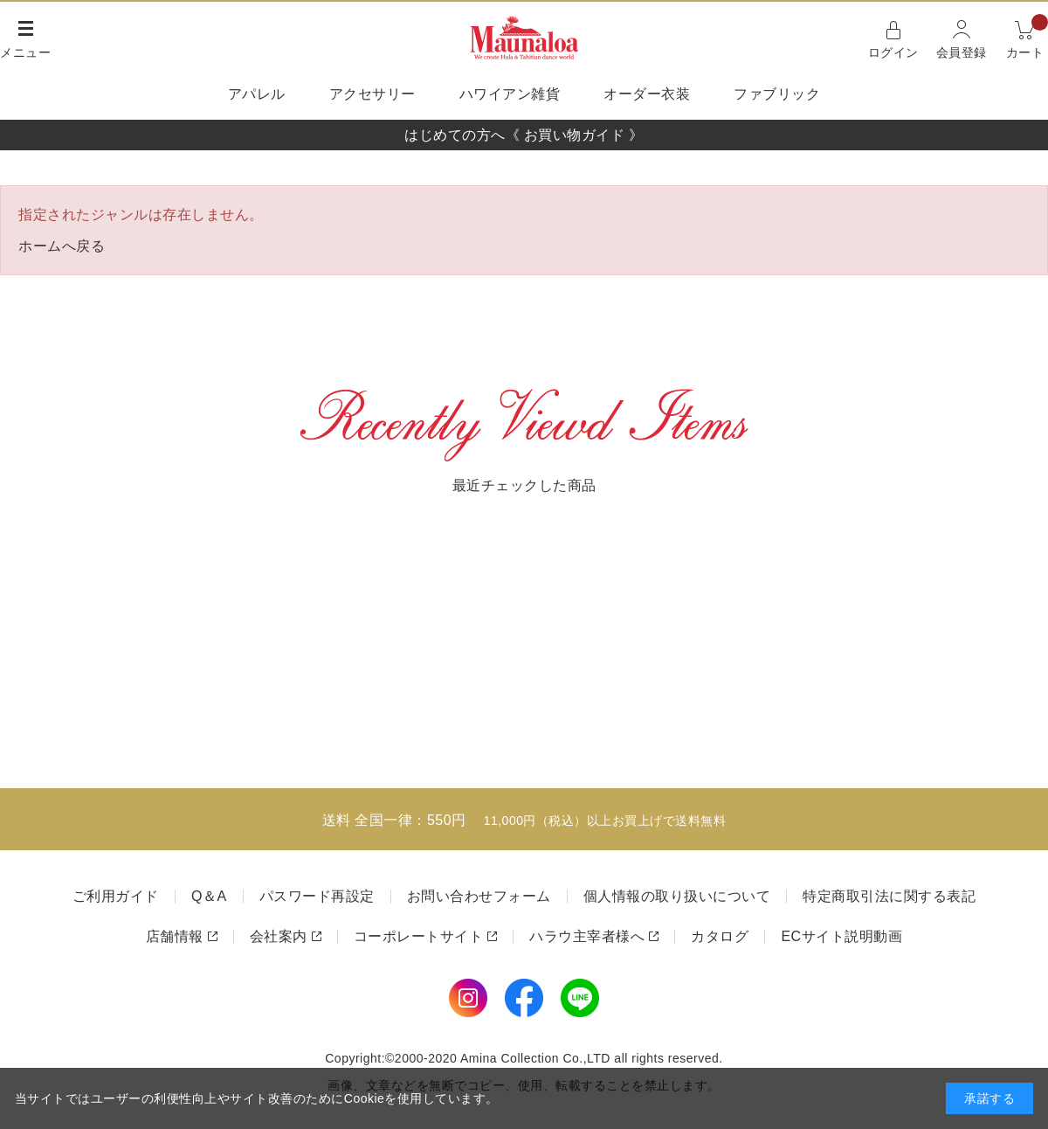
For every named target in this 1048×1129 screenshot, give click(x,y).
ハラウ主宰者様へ (587, 936)
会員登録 (961, 52)
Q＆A (209, 896)
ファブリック (777, 94)
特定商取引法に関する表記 (889, 896)
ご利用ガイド (115, 896)
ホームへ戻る (61, 246)
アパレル (257, 94)
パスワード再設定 (317, 896)
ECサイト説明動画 (841, 936)
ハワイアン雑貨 (510, 94)
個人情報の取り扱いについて (677, 896)
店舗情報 (174, 936)
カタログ (719, 936)
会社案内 (278, 936)
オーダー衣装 (646, 94)
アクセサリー (372, 94)
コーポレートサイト (419, 936)
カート (1027, 38)
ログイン (893, 52)
